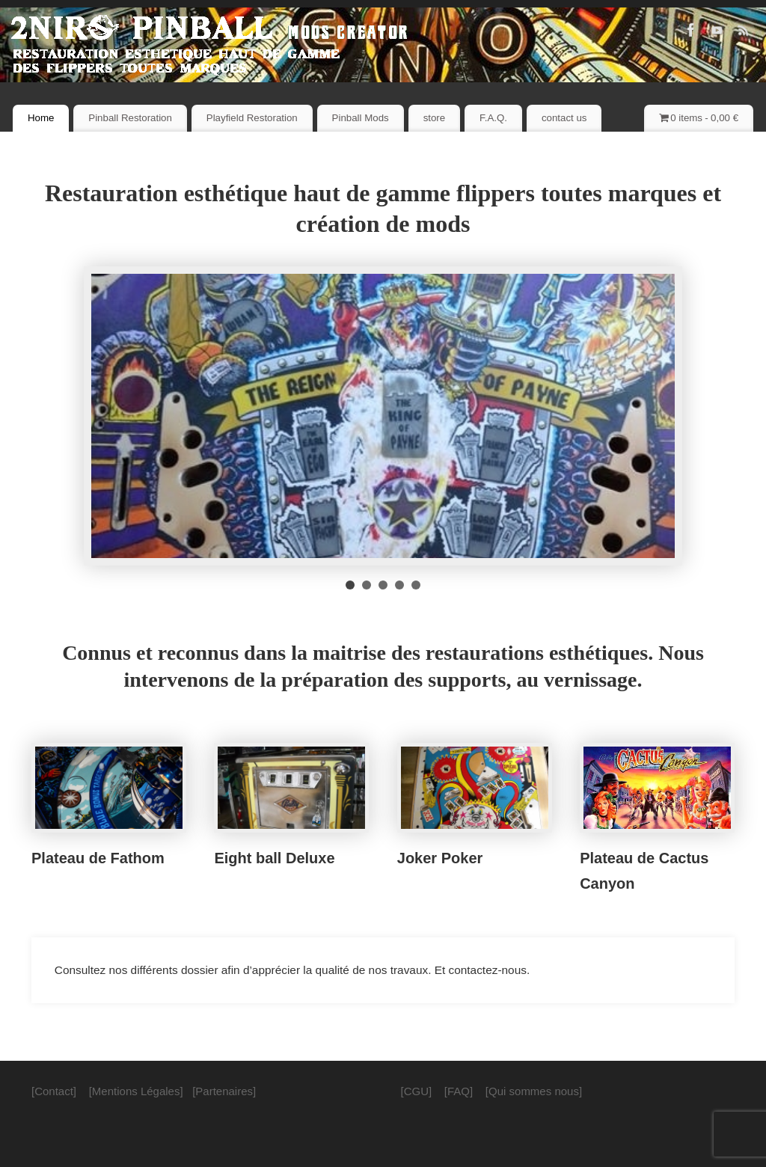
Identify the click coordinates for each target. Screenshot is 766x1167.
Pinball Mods (360, 117)
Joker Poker (440, 858)
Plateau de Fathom (98, 858)
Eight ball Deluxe (274, 858)
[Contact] (53, 1091)
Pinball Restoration (130, 117)
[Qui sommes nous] (533, 1091)
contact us (564, 117)
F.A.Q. (493, 117)
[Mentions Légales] (136, 1091)
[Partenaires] (224, 1091)
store (434, 117)
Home (41, 117)
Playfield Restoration (252, 117)
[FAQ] (458, 1091)
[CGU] (416, 1091)
